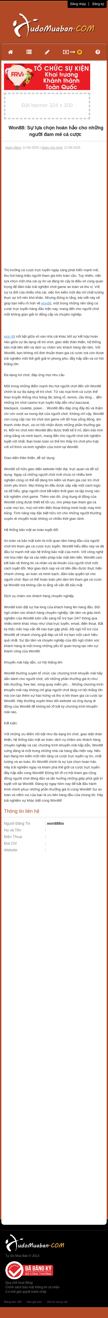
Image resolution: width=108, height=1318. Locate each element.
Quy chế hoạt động (18, 1283)
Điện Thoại (13, 837)
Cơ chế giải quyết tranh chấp (25, 1292)
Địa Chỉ (10, 843)
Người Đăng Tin (17, 823)
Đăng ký (98, 4)
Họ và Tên (12, 830)
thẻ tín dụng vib (57, 1301)
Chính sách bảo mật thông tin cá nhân (32, 1287)
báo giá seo (34, 1301)
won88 (46, 303)
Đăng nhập (78, 4)
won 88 (9, 336)
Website (10, 850)
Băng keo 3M (12, 1301)
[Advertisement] (53, 206)
